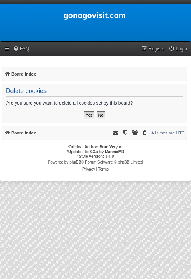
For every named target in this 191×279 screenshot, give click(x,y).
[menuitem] (21, 49)
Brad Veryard (111, 147)
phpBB (75, 162)
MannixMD (114, 152)
